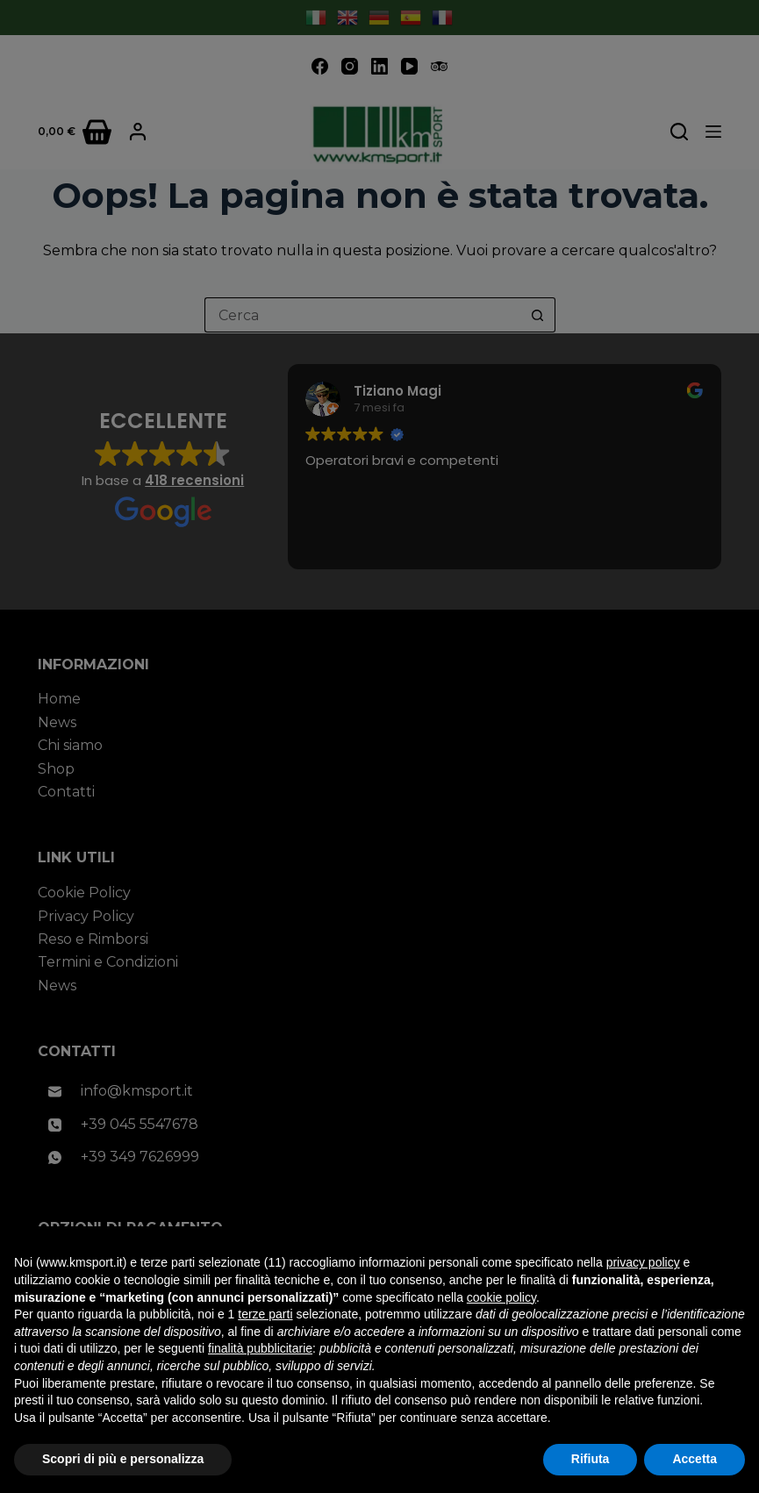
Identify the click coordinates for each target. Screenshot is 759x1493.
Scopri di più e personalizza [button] (123, 1459)
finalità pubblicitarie (260, 1348)
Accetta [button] (694, 1459)
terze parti (265, 1314)
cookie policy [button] (501, 1297)
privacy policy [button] (643, 1262)
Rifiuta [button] (590, 1459)
